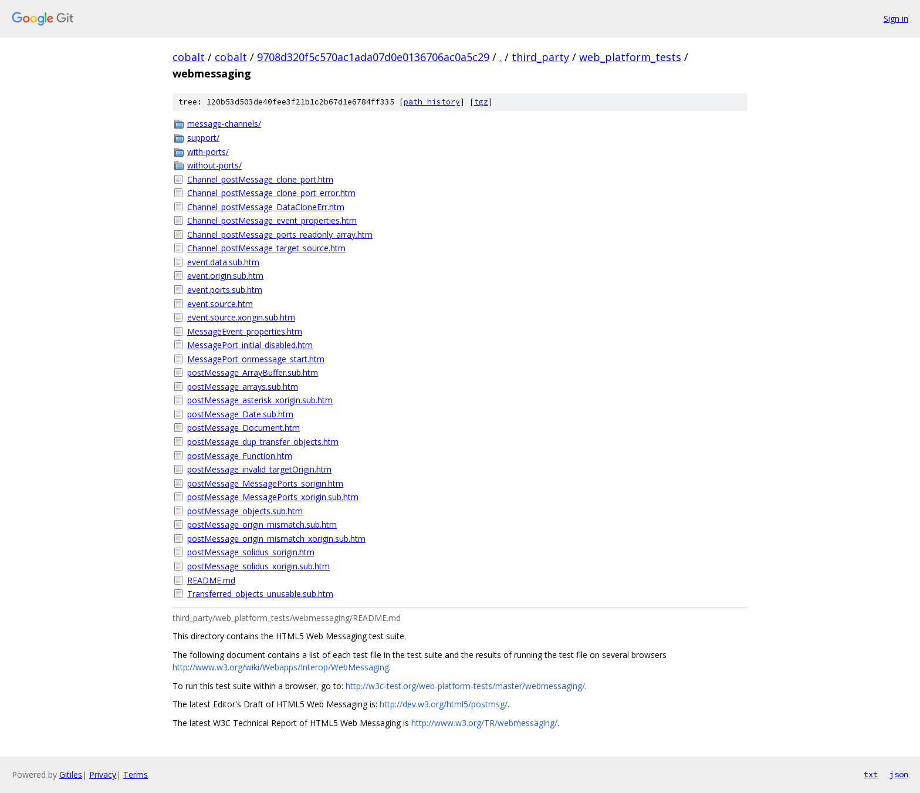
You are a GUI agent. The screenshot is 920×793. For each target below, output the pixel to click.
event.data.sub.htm (223, 262)
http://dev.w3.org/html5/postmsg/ (444, 704)
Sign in (896, 18)
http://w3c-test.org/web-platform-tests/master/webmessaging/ (465, 685)
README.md (211, 580)
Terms (135, 774)
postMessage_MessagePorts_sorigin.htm (265, 483)
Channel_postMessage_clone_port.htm (260, 179)
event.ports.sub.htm (224, 289)
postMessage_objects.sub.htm (245, 511)
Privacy (102, 774)
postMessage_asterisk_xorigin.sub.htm (260, 400)
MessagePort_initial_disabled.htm (250, 344)
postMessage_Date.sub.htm (240, 414)
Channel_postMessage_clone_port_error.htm (271, 192)
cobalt (188, 57)
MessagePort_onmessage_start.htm (255, 359)
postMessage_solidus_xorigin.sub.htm (258, 566)
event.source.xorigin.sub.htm (241, 317)
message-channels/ (224, 123)
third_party (540, 57)
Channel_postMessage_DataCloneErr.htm (265, 206)
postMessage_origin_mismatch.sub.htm (262, 524)
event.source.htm (220, 303)
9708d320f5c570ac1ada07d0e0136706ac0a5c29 (373, 57)
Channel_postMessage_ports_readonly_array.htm (280, 234)
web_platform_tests (630, 57)
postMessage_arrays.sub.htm (242, 386)
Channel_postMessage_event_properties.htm (272, 220)
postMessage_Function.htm (239, 455)
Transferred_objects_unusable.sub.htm (260, 593)
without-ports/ (214, 165)
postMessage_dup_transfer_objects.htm (263, 441)
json (898, 774)
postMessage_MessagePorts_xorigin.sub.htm (272, 496)
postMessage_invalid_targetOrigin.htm (259, 469)
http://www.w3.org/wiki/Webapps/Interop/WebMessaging (280, 667)
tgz (481, 102)
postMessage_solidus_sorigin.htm (250, 552)
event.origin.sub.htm (225, 275)
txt (871, 774)
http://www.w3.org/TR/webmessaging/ (484, 722)
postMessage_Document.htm (243, 427)
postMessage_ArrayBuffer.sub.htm (252, 372)
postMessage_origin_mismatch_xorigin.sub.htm (276, 538)
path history (432, 102)
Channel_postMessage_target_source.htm (266, 248)
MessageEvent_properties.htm (244, 331)
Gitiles (70, 774)
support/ (203, 137)
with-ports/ (208, 151)
